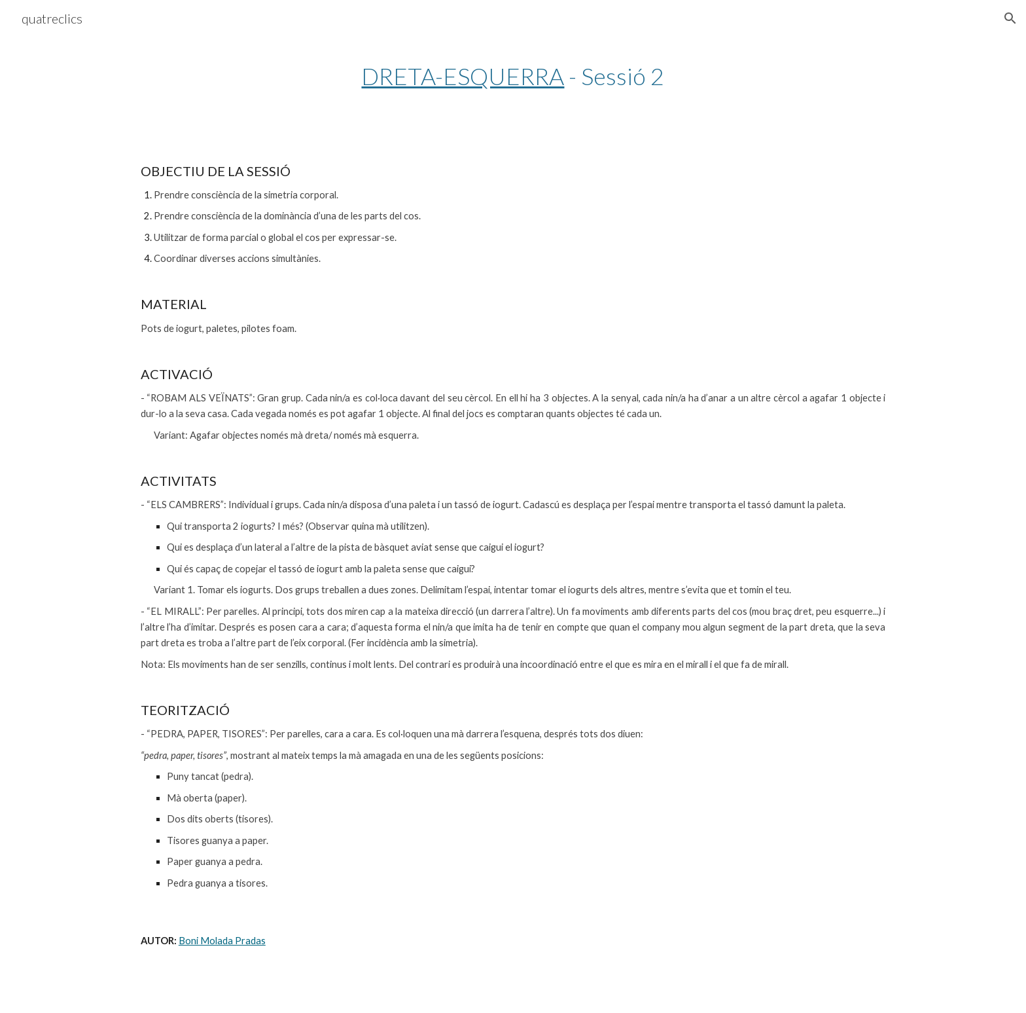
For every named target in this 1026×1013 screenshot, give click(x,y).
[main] (513, 76)
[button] (1010, 18)
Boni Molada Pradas (222, 940)
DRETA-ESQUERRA (462, 76)
